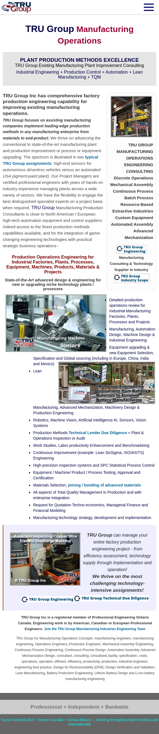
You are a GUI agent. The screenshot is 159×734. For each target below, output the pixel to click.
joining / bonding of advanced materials (104, 485)
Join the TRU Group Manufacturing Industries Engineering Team (94, 629)
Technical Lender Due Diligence (98, 433)
